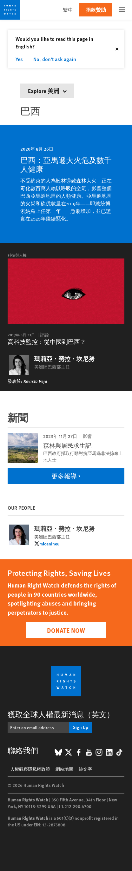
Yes (19, 59)
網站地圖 (64, 769)
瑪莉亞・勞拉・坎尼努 (64, 359)
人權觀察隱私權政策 (30, 769)
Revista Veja (35, 381)
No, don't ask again (54, 59)
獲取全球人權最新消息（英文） (61, 714)
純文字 (85, 769)
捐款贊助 (96, 9)
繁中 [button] (68, 9)
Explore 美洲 (47, 91)
